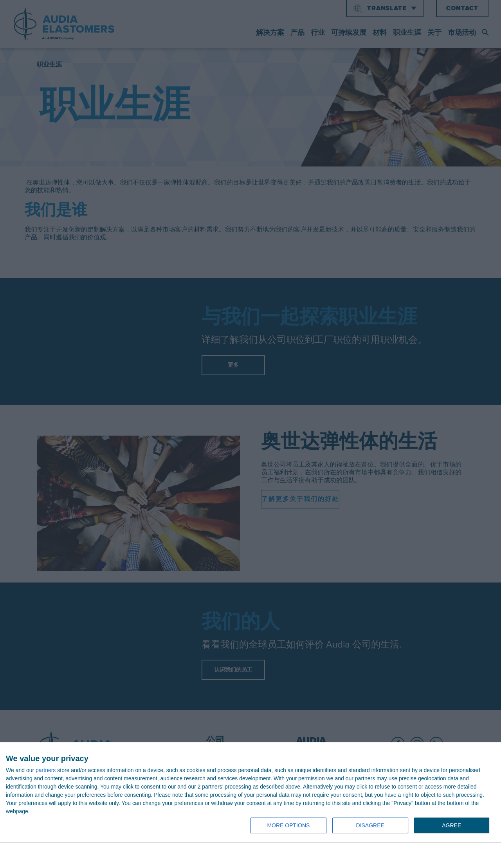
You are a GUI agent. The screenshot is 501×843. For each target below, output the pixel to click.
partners (46, 770)
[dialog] (250, 793)
